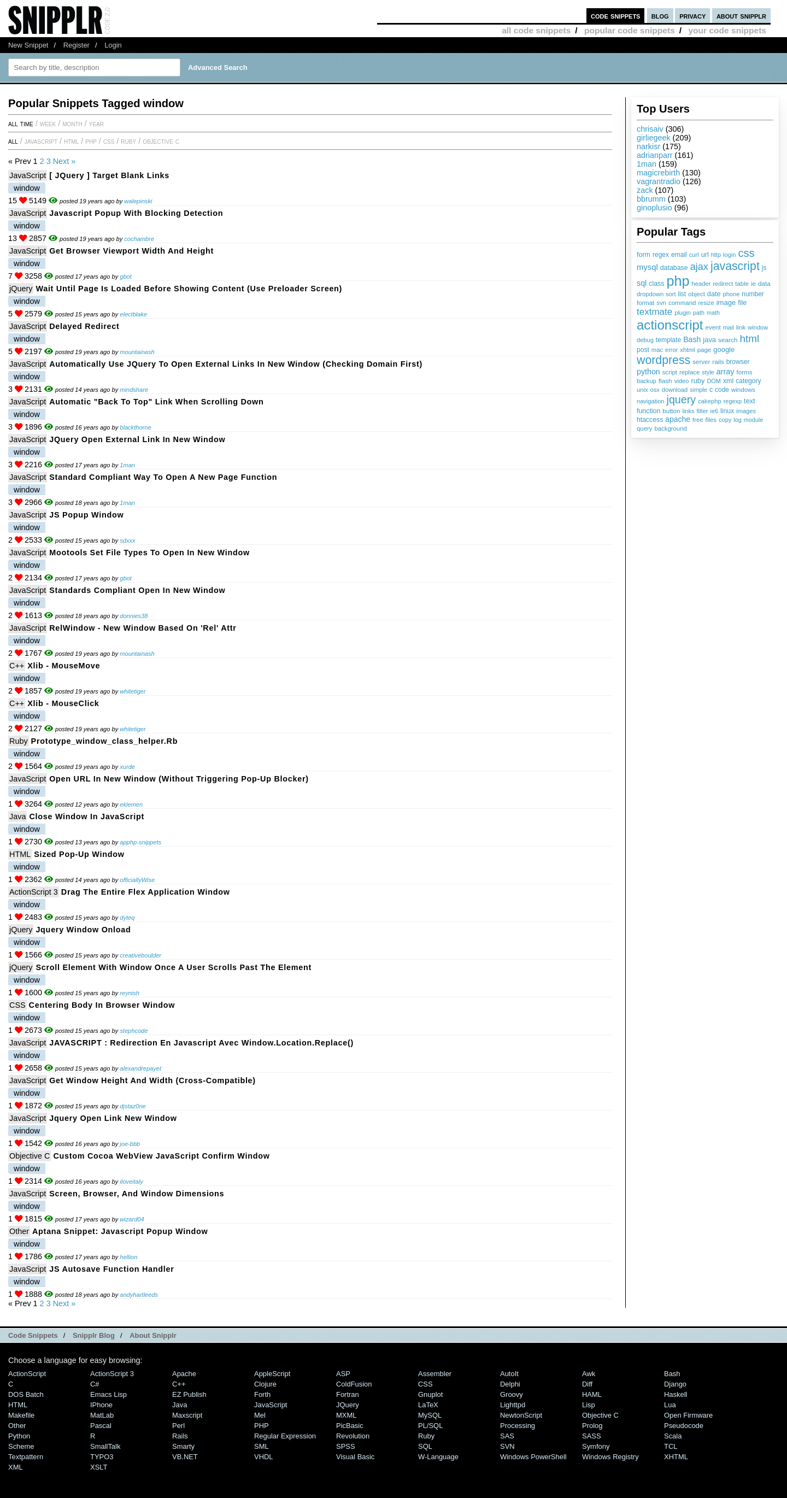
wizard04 (132, 1219)
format (645, 302)
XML (15, 1467)
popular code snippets (629, 30)
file (742, 303)
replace (689, 372)
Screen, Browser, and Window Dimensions (136, 1193)
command (682, 302)
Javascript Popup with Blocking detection (136, 213)
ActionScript (27, 1374)
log (737, 419)
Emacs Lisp (108, 1394)
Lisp (588, 1405)
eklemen (131, 804)
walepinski (138, 201)
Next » (64, 161)
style (708, 372)
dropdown (650, 294)
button (671, 411)
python (648, 371)
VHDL (263, 1457)
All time (20, 123)
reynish (129, 993)
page (704, 349)
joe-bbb (130, 1144)
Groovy (511, 1394)
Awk (588, 1374)
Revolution (352, 1436)
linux (727, 411)
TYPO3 (101, 1457)
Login (113, 45)
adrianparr (655, 155)
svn (661, 302)
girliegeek (654, 137)
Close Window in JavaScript (86, 816)
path (698, 312)
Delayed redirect (84, 326)
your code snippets (727, 30)
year (96, 123)
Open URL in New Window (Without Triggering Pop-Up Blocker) (179, 778)
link (741, 327)
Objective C (161, 141)
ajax (699, 266)
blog (660, 15)
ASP (343, 1374)
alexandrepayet (140, 1068)
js (764, 268)
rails (718, 361)
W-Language (438, 1457)
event (713, 327)
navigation (651, 401)
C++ (16, 665)
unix (642, 389)
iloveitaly (131, 1181)
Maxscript (187, 1415)
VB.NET (185, 1457)
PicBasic (349, 1425)
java (709, 340)
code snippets (616, 15)
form (643, 255)
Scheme (21, 1446)
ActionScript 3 (33, 892)
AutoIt (509, 1374)
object (696, 294)
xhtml (687, 349)
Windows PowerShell (533, 1457)
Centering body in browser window (102, 1005)
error (671, 349)
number (752, 294)
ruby (697, 381)
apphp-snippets (140, 842)
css (746, 253)
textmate (654, 312)
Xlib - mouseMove (63, 665)
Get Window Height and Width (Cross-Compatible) (152, 1080)
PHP (91, 141)
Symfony (595, 1446)
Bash (692, 339)
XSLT (98, 1467)
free (697, 419)
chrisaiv (650, 129)
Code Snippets (33, 1335)
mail (728, 327)
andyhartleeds (139, 1294)
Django (675, 1384)
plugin (682, 312)
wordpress (663, 360)
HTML (71, 141)
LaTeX (428, 1405)
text (749, 401)
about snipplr (741, 15)
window (758, 327)
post (643, 350)
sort (671, 294)
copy (725, 419)
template (668, 340)
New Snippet (28, 45)
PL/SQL (430, 1425)
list (682, 294)
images (746, 411)
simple (698, 389)
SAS (507, 1436)
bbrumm (651, 199)
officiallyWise (137, 880)
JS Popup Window (86, 514)
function (648, 411)
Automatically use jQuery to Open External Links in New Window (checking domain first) (235, 364)
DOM (714, 381)
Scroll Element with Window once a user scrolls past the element (174, 967)
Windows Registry (610, 1457)
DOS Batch (26, 1394)
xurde (127, 766)
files (710, 419)
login (729, 254)
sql (642, 283)
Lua (670, 1405)
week (48, 123)
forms (745, 371)
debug (645, 340)
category (748, 381)
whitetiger (132, 691)
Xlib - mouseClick (63, 703)
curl (694, 254)
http (716, 254)
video (681, 381)
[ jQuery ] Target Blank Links (109, 175)
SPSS (345, 1446)
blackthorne (135, 427)
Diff (587, 1384)
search (727, 340)
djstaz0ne (132, 1106)
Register (76, 45)
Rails (180, 1436)
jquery (681, 399)
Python (19, 1436)
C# (94, 1384)
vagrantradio (658, 181)
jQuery (20, 288)
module (753, 419)
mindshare (134, 389)
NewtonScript (521, 1415)
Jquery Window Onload (83, 929)
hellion (128, 1257)
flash (665, 381)
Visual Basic (355, 1457)
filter (702, 411)
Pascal (100, 1425)
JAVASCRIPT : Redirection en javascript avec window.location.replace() (201, 1042)
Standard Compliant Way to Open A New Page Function (163, 477)
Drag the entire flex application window (145, 892)
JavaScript (41, 141)
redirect (723, 283)
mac (657, 349)
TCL (670, 1446)
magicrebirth (658, 172)
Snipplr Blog (94, 1335)
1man (646, 164)
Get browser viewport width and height (131, 250)
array (725, 371)
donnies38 (134, 616)
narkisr (648, 146)
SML (261, 1446)
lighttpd (512, 1405)
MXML (346, 1415)
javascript (735, 266)
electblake (133, 314)
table (742, 283)
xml (728, 381)
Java (17, 816)
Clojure (265, 1384)
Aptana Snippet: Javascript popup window (120, 1231)
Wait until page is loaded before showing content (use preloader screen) (189, 288)
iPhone (101, 1405)
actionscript (670, 325)
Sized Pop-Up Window (79, 854)
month (72, 123)
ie (753, 283)
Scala (673, 1436)
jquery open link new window (113, 1118)
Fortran (347, 1394)
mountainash (137, 352)
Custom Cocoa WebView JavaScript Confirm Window (161, 1156)
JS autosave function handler (111, 1269)
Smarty (183, 1446)
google (724, 349)
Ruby (128, 141)
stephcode (134, 1030)
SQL (425, 1446)
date (714, 294)
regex (661, 255)
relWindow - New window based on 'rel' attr (143, 628)
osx (655, 389)
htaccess (650, 420)
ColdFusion (354, 1384)
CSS (109, 141)
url (705, 255)
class (656, 283)
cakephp (709, 401)
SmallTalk (105, 1446)
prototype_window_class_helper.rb (104, 741)
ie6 (714, 411)
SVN (507, 1446)
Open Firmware (688, 1415)
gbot (126, 276)
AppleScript (272, 1374)
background (670, 428)
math (713, 312)
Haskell (675, 1394)
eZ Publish (189, 1394)
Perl (178, 1425)
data (764, 283)
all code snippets (536, 30)
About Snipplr (153, 1335)
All (13, 141)
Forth (262, 1394)
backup (646, 381)
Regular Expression (285, 1436)
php (677, 281)
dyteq (127, 917)
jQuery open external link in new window (137, 439)
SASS (591, 1436)
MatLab (102, 1415)
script (669, 372)
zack (645, 190)
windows (743, 389)
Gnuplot (430, 1394)
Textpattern (25, 1457)
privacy (692, 15)
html (750, 338)
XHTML (676, 1457)
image (726, 302)
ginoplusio (654, 207)
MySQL (430, 1415)
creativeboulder (140, 955)
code (722, 389)
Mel (260, 1415)
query (644, 428)
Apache (184, 1374)
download (675, 389)
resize (706, 302)
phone (731, 294)
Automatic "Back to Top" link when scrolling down (156, 401)
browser (738, 362)
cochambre (139, 239)
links (688, 411)
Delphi (510, 1384)
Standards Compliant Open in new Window (137, 590)
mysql (647, 267)
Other (19, 1231)
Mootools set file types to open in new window (149, 552)
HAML (592, 1394)
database (674, 268)
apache (677, 419)
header (700, 283)
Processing (517, 1425)
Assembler (434, 1374)
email (679, 255)
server (701, 362)
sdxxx (127, 540)
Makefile (21, 1415)
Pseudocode (683, 1425)
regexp (733, 401)
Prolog (592, 1425)
